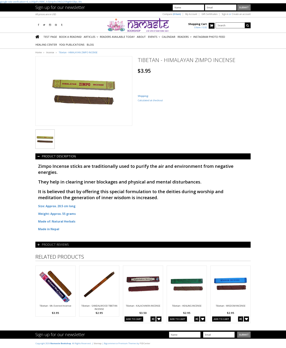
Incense (50, 52)
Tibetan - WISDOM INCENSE (231, 305)
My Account (191, 14)
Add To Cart (134, 319)
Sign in (225, 14)
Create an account (241, 14)
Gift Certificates (209, 14)
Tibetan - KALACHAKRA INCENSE (143, 305)
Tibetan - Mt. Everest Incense (55, 305)
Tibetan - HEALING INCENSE (187, 305)
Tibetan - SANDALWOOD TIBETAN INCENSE (99, 307)
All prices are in (45, 14)
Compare (172, 14)
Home (38, 52)
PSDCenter (145, 343)
